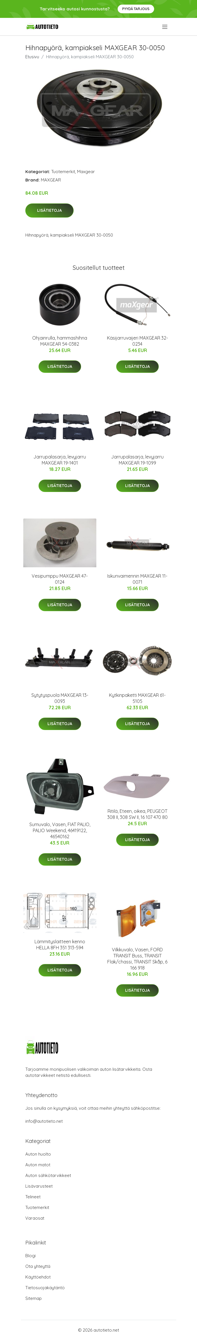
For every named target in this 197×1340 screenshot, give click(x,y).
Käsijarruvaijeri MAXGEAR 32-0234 (137, 341)
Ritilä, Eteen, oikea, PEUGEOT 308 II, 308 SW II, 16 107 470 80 (137, 814)
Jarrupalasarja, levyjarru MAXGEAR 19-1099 (137, 460)
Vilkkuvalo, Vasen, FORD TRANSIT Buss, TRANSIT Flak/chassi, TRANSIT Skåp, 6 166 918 (137, 959)
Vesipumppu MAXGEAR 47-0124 (60, 579)
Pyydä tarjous (136, 9)
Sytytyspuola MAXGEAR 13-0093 (59, 698)
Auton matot (37, 1164)
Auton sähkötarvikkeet (48, 1175)
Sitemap (33, 1298)
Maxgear (86, 171)
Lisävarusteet (39, 1186)
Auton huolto (38, 1154)
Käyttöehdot (38, 1277)
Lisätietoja (49, 210)
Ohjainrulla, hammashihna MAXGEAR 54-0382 (59, 341)
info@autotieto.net (44, 1121)
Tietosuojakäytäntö (45, 1287)
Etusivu (32, 56)
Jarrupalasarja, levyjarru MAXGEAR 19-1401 (59, 460)
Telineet (33, 1196)
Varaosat (34, 1218)
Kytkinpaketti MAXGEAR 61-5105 (137, 698)
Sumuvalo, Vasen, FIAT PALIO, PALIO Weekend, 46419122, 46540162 (59, 830)
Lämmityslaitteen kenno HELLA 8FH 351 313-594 (60, 944)
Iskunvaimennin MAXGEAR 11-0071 (137, 579)
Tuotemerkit (63, 171)
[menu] (165, 27)
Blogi (30, 1255)
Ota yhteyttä (37, 1266)
